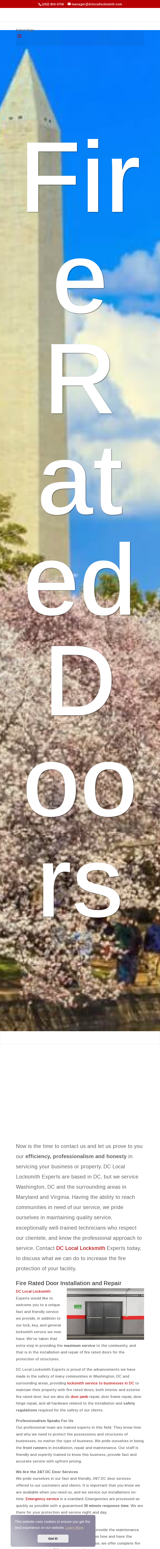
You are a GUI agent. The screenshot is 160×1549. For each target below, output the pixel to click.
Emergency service (42, 1499)
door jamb (79, 1397)
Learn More (74, 1528)
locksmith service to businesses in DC (101, 1383)
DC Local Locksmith (80, 1248)
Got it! (53, 1538)
